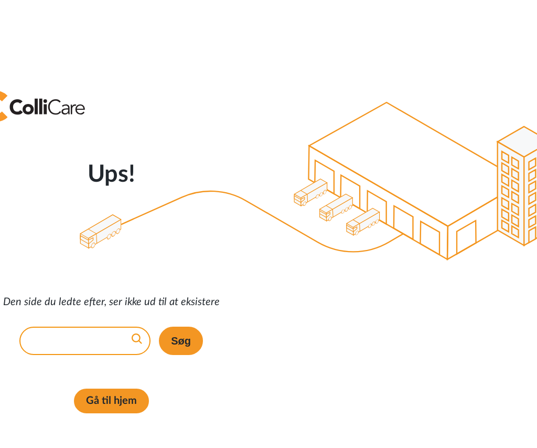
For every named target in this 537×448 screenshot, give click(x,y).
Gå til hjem (111, 400)
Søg (181, 341)
